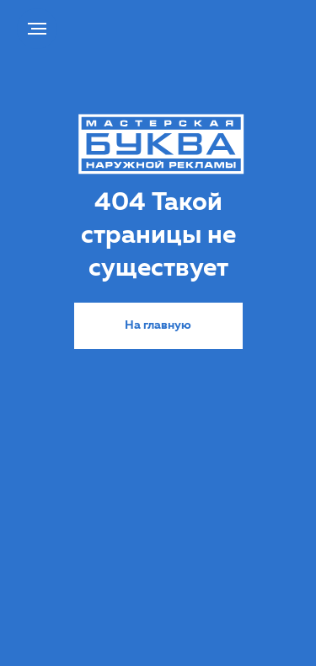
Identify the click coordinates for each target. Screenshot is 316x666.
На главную (158, 325)
